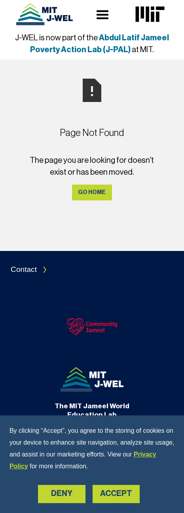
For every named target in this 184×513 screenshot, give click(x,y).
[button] (102, 14)
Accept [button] (116, 494)
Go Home (92, 192)
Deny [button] (61, 494)
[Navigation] (44, 14)
